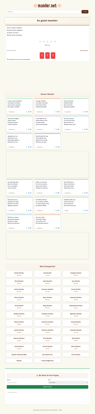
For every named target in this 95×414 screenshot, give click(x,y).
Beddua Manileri (19, 314)
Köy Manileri (76, 338)
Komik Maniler (19, 273)
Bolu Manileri (84, 50)
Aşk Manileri (47, 273)
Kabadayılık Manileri (76, 305)
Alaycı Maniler (47, 297)
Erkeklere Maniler (47, 314)
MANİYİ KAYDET (47, 387)
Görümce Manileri (47, 330)
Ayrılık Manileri (19, 330)
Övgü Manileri (47, 305)
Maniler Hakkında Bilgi (19, 354)
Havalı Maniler (76, 289)
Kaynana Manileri (76, 297)
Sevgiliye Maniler (75, 273)
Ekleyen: (9, 380)
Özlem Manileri (19, 322)
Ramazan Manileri (47, 289)
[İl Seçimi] (68, 382)
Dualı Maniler (47, 338)
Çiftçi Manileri (19, 346)
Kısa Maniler (76, 281)
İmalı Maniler (19, 305)
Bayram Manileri (19, 338)
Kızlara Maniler (19, 289)
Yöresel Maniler (47, 346)
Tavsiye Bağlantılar (47, 361)
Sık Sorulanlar (75, 354)
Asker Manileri (19, 297)
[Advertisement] (47, 76)
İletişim (19, 361)
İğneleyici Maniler (76, 314)
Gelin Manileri (47, 281)
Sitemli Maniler (76, 322)
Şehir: (49, 379)
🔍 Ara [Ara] (85, 11)
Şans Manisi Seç (47, 354)
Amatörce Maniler (47, 322)
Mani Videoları (76, 346)
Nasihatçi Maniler (76, 330)
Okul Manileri (19, 281)
